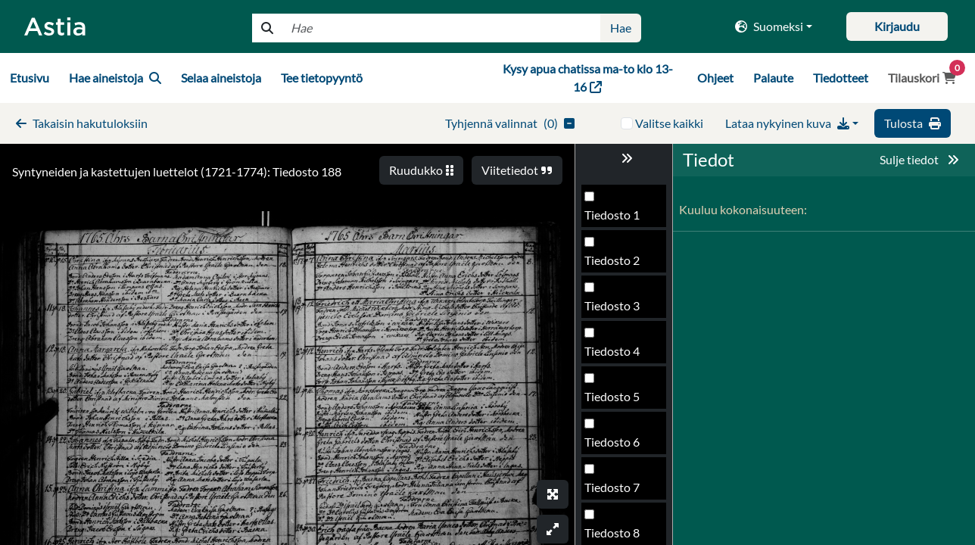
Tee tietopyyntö (322, 77)
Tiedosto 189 (618, 446)
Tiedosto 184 (618, 219)
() (510, 123)
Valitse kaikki (669, 123)
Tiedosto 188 (618, 401)
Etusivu (29, 77)
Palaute (773, 77)
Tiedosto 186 (618, 310)
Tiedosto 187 (618, 355)
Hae (620, 27)
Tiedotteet (840, 77)
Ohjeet (715, 77)
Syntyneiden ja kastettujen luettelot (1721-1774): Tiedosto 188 (176, 171)
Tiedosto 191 (618, 537)
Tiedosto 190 (618, 491)
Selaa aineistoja (221, 77)
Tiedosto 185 (618, 264)
